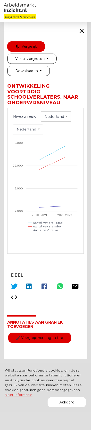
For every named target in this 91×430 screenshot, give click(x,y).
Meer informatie (19, 395)
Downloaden (27, 71)
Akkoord (66, 402)
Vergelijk (26, 46)
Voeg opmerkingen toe (39, 338)
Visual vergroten (30, 58)
